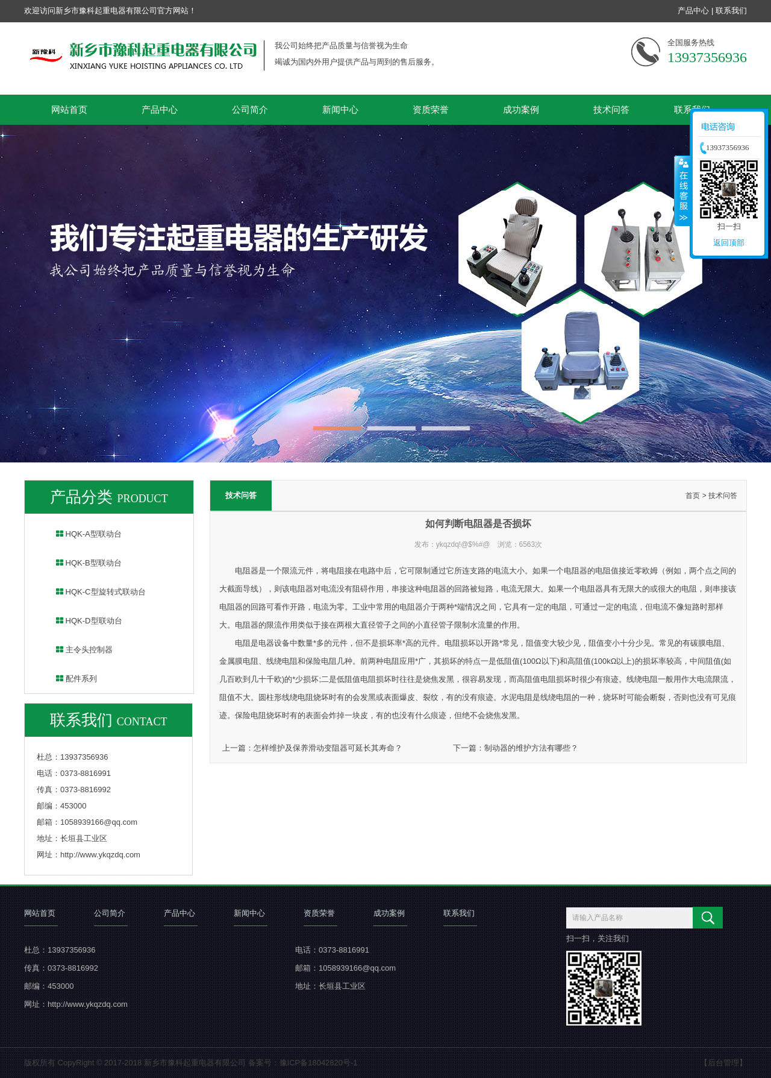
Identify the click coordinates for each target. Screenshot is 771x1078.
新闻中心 (340, 109)
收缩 (682, 190)
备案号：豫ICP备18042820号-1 (303, 1062)
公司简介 (250, 109)
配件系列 (68, 678)
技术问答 (611, 109)
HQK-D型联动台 (81, 620)
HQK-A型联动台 (81, 533)
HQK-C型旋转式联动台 (93, 591)
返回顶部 (728, 242)
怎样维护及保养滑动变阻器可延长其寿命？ (328, 747)
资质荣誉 (431, 109)
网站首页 (69, 109)
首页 (692, 495)
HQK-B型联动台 (81, 562)
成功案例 (521, 109)
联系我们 (731, 10)
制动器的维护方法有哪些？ (531, 747)
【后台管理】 (723, 1062)
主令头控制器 (76, 649)
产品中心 (693, 10)
